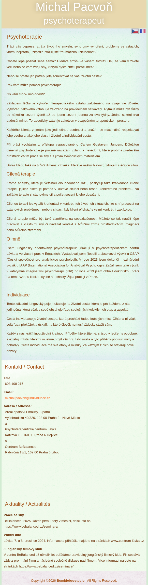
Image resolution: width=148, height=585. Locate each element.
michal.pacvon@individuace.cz (27, 398)
